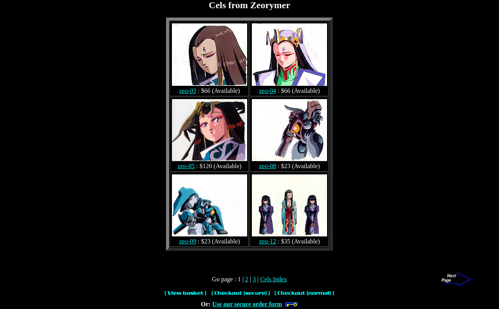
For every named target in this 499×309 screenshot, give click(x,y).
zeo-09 (187, 241)
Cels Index (273, 279)
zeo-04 (267, 90)
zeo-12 (267, 241)
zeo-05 (186, 166)
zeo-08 (267, 166)
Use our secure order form (247, 304)
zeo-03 (187, 90)
